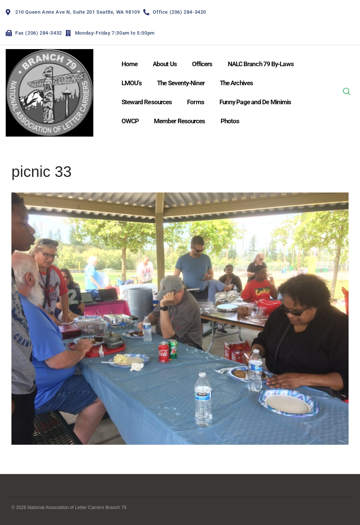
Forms (195, 102)
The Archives (236, 83)
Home (130, 64)
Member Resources (179, 121)
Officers (202, 64)
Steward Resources (147, 102)
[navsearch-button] (346, 93)
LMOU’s (132, 83)
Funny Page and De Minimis (255, 102)
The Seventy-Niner (181, 83)
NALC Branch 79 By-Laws (261, 64)
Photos (230, 121)
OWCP (130, 121)
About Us (165, 64)
